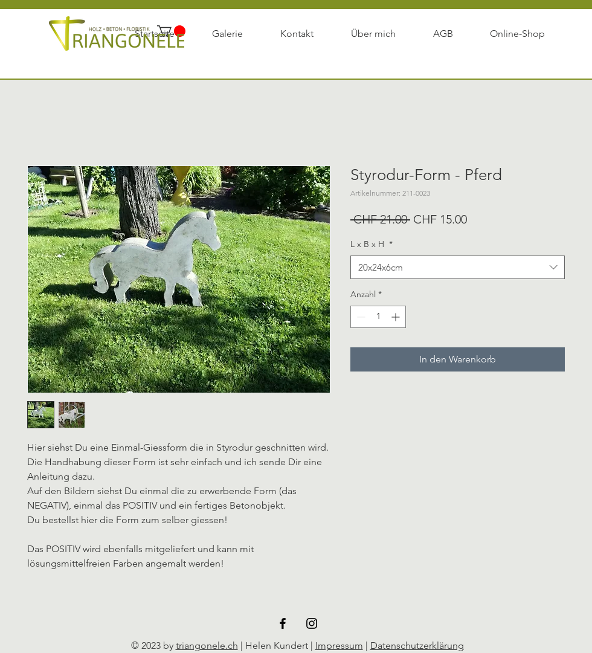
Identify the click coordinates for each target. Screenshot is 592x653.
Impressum (339, 645)
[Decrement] (359, 316)
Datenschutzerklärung (417, 645)
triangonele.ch (207, 645)
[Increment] (396, 316)
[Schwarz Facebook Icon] (282, 623)
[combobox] (457, 267)
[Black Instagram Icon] (311, 623)
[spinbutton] (378, 316)
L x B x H (371, 244)
